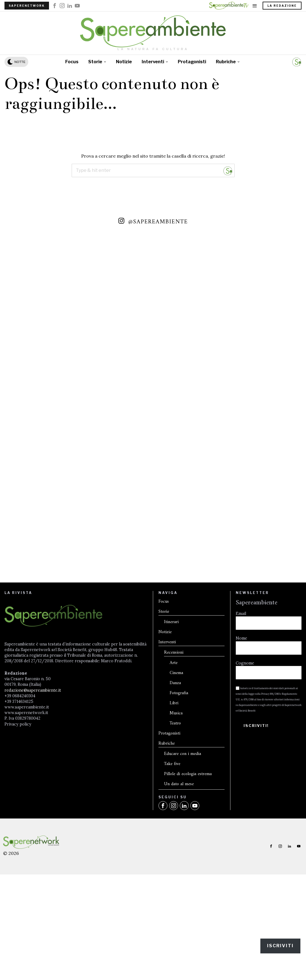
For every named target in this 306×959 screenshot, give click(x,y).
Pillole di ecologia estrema (188, 836)
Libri (174, 765)
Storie (163, 673)
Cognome (245, 726)
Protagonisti (169, 795)
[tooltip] (54, 5)
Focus (163, 663)
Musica (176, 775)
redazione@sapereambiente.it (32, 753)
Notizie (165, 694)
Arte (173, 725)
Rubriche (166, 805)
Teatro (175, 785)
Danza (175, 745)
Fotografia (179, 755)
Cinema (176, 735)
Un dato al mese (179, 846)
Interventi (167, 704)
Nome (241, 702)
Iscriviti (280, 945)
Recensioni (173, 714)
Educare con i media (182, 816)
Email (241, 677)
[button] (228, 170)
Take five (172, 826)
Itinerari (171, 684)
